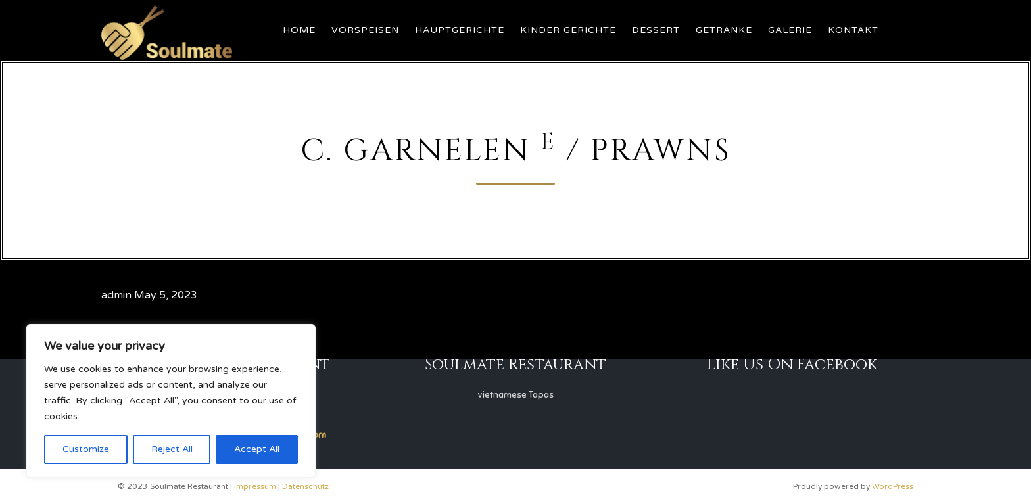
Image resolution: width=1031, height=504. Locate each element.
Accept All (256, 449)
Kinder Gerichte (568, 29)
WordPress (892, 486)
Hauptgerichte (459, 29)
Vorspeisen (365, 29)
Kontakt (853, 29)
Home (299, 29)
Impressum (255, 486)
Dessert (656, 29)
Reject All (172, 449)
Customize (85, 449)
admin (116, 295)
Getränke (724, 29)
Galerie (790, 29)
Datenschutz (305, 486)
